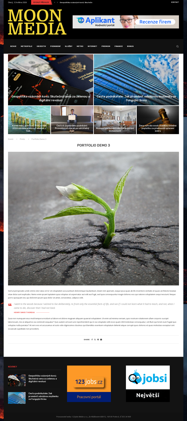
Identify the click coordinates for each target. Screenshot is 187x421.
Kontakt (175, 2)
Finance (119, 46)
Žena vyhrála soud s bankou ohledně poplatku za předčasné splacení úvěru (157, 128)
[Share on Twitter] (95, 339)
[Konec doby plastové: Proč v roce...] (29, 120)
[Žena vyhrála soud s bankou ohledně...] (158, 120)
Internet (92, 46)
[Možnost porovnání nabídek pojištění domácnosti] (115, 120)
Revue (13, 46)
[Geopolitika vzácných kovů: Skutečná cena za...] (50, 79)
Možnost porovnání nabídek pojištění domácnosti (115, 129)
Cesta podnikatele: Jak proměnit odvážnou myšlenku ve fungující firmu (43, 396)
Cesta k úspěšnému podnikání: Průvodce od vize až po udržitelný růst (72, 128)
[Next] (57, 2)
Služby (68, 46)
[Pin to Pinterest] (98, 339)
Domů (11, 139)
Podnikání (55, 46)
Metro (80, 46)
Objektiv (41, 46)
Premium (106, 46)
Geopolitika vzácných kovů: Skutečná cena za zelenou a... (85, 2)
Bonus (130, 46)
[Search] (177, 46)
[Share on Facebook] (92, 339)
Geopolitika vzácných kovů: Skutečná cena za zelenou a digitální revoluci (42, 379)
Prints (22, 139)
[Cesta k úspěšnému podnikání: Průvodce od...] (72, 120)
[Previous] (54, 2)
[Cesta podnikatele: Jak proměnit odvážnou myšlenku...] (136, 79)
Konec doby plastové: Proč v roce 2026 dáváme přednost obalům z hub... (29, 128)
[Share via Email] (101, 339)
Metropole (26, 46)
